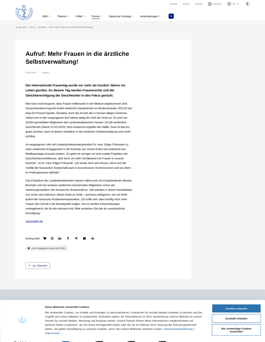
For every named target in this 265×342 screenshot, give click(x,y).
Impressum (52, 324)
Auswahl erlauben (236, 309)
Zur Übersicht (40, 265)
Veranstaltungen (154, 16)
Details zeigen (182, 335)
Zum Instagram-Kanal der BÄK (46, 248)
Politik (81, 16)
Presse (98, 16)
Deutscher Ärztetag (123, 16)
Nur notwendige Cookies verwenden (236, 321)
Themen (63, 16)
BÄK (46, 16)
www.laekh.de (34, 221)
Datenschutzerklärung (178, 319)
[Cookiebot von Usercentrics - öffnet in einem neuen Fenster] (22, 335)
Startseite (20, 27)
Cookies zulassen (236, 299)
